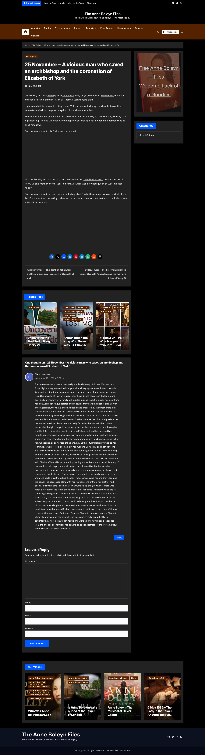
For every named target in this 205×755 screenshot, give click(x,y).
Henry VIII (69, 307)
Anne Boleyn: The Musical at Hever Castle (120, 711)
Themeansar (124, 751)
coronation (58, 194)
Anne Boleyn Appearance (41, 677)
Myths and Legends (74, 311)
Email (28, 614)
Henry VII (29, 183)
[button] (182, 32)
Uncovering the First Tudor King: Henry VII (39, 341)
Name (29, 602)
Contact (36, 35)
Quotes (139, 28)
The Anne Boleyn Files (103, 14)
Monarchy (82, 307)
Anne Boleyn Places (38, 694)
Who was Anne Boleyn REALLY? (39, 713)
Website (29, 627)
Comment (31, 560)
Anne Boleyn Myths (38, 690)
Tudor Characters (73, 319)
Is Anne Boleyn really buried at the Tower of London (82, 711)
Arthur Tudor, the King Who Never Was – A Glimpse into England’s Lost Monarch (75, 345)
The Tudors (31, 57)
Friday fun (105, 307)
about (44, 131)
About (35, 28)
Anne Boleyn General (39, 685)
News (133, 677)
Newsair (111, 751)
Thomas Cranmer (48, 120)
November (68, 95)
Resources (123, 28)
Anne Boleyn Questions (40, 698)
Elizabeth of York (93, 179)
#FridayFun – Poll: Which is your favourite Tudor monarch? (112, 343)
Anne (77, 28)
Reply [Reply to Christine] (119, 537)
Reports (90, 28)
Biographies (62, 28)
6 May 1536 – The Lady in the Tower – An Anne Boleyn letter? (160, 713)
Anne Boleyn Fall (37, 681)
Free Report (106, 28)
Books (47, 28)
